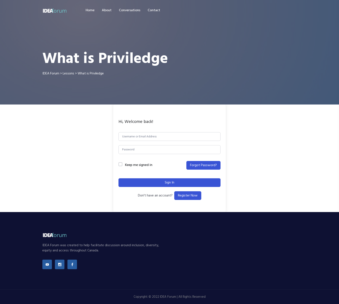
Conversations (129, 10)
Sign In (169, 182)
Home (90, 10)
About (107, 10)
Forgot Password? (203, 165)
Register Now (188, 195)
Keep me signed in (138, 165)
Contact (154, 10)
